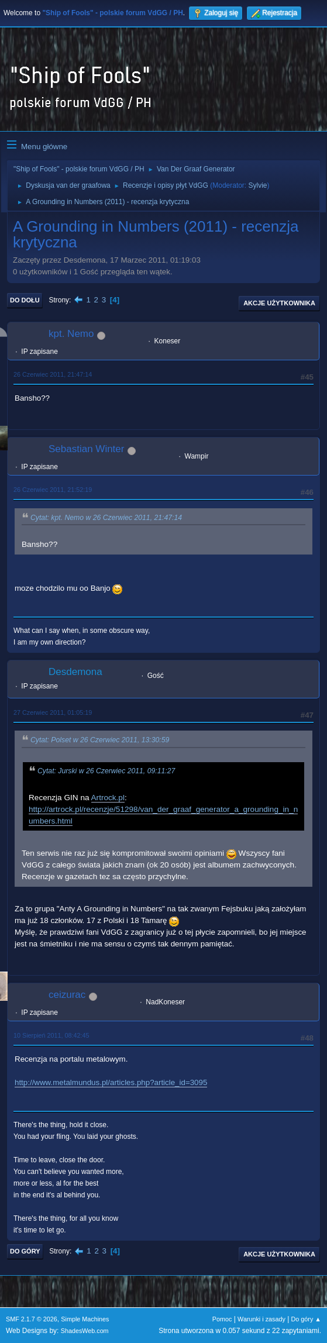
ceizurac (67, 994)
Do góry (25, 1251)
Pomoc (222, 1319)
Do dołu (25, 300)
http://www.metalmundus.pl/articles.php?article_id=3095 (111, 1082)
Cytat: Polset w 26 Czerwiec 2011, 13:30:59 (99, 740)
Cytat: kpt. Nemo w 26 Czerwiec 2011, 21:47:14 (106, 518)
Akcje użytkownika (279, 303)
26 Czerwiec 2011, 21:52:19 (52, 489)
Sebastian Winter (86, 448)
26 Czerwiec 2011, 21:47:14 (52, 374)
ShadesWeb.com (85, 1330)
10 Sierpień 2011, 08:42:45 (51, 1035)
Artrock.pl (108, 797)
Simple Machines (85, 1319)
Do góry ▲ (306, 1319)
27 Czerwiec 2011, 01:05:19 (52, 712)
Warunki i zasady (261, 1319)
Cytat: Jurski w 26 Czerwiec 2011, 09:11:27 (106, 771)
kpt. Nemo (71, 333)
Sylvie (258, 185)
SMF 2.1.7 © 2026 (31, 1319)
